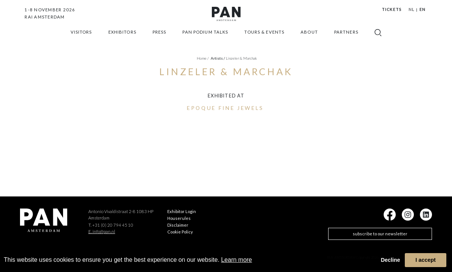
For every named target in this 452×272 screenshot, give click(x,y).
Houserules (179, 218)
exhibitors (122, 41)
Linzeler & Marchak (241, 58)
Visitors (81, 41)
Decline (390, 260)
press (160, 41)
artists (218, 58)
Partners (346, 41)
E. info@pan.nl (101, 231)
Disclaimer (177, 225)
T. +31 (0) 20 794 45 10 (110, 225)
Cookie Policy (180, 231)
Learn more (236, 260)
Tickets (391, 9)
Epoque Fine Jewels (225, 108)
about (309, 41)
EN (423, 9)
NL (411, 9)
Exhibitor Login (181, 211)
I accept (425, 260)
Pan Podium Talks (205, 41)
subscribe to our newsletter (380, 233)
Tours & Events (264, 41)
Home (203, 58)
